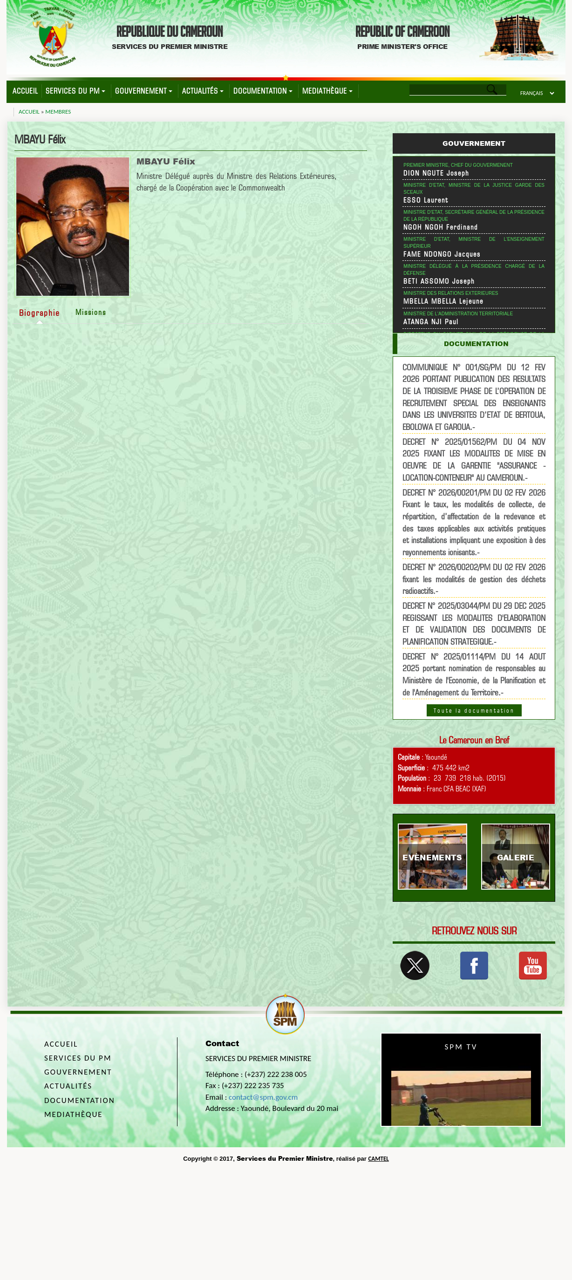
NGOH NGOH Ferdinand (440, 227)
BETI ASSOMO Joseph (439, 281)
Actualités (203, 91)
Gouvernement (143, 91)
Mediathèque (327, 91)
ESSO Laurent (426, 200)
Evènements (432, 857)
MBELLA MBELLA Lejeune (443, 301)
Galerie (515, 857)
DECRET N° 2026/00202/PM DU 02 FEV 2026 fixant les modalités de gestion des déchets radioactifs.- (473, 579)
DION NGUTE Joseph (436, 173)
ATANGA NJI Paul (431, 322)
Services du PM (75, 91)
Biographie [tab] (39, 313)
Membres (58, 111)
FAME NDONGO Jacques (442, 254)
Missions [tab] (90, 312)
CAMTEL (378, 1158)
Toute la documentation (474, 710)
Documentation (263, 91)
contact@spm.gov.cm (263, 1097)
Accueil (25, 91)
